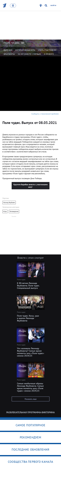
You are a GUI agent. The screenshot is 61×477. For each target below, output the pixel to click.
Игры (5, 211)
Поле (12, 42)
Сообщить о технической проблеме (45, 114)
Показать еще (31, 399)
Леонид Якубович (9, 202)
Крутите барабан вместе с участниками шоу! (30, 185)
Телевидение (13, 211)
